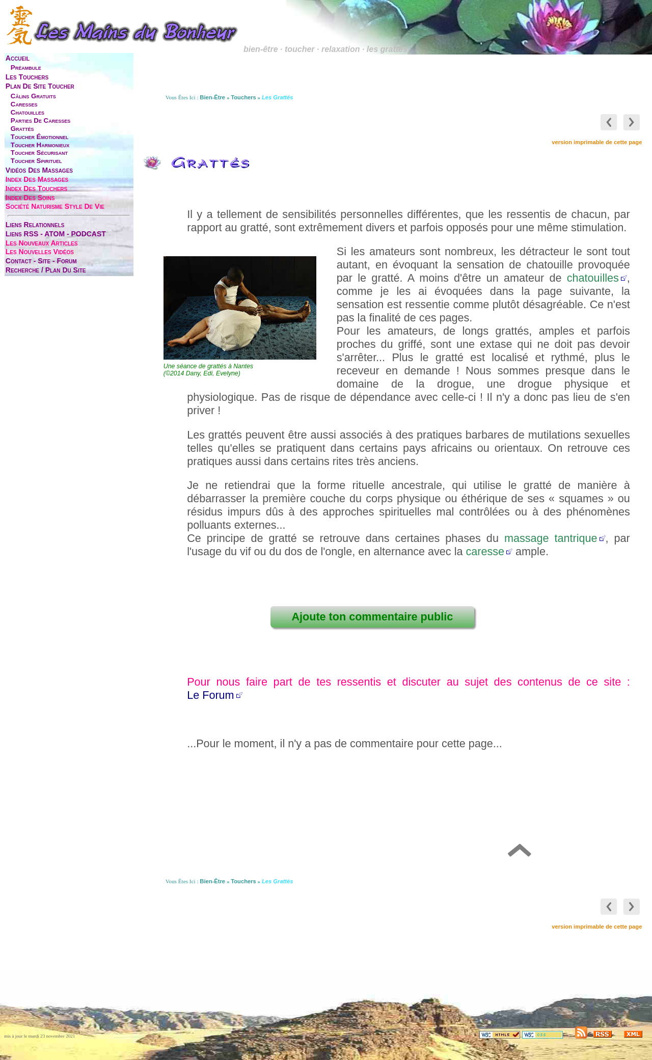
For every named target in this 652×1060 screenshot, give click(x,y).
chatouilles (27, 112)
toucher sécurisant (39, 152)
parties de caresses (40, 120)
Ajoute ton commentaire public (372, 616)
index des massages (37, 179)
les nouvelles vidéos (40, 252)
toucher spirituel (36, 161)
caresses (24, 104)
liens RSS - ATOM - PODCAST (56, 234)
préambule (26, 67)
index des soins (30, 198)
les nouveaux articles (42, 243)
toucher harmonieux (40, 145)
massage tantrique (550, 538)
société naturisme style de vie (55, 206)
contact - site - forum (41, 261)
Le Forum (210, 695)
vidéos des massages (39, 170)
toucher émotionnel (40, 137)
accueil (18, 58)
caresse (485, 551)
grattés (22, 128)
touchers (243, 97)
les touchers (27, 77)
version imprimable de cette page (597, 142)
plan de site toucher (40, 86)
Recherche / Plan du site (46, 270)
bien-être (212, 97)
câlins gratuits (33, 96)
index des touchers (36, 188)
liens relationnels (35, 225)
